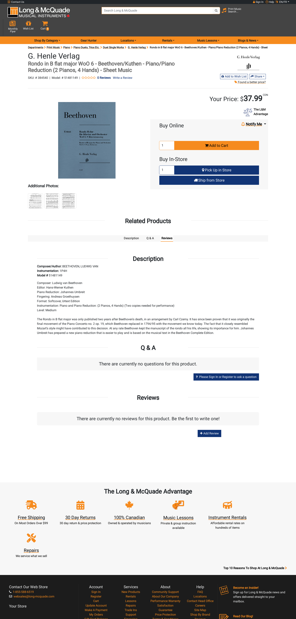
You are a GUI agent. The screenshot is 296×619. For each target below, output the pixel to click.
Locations (200, 554)
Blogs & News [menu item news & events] (247, 27)
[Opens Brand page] (248, 48)
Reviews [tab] (166, 225)
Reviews (200, 577)
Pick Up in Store (216, 156)
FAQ (200, 550)
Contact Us (16, 2)
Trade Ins (131, 568)
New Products (131, 550)
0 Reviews (104, 64)
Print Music (53, 34)
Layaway (131, 582)
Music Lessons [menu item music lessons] (207, 27)
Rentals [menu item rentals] (167, 27)
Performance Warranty (165, 559)
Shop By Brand (200, 573)
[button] (286, 13)
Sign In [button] (258, 1)
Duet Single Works (113, 34)
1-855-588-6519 (21, 550)
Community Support (165, 550)
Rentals (131, 554)
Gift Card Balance (96, 577)
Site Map (200, 568)
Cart (96, 559)
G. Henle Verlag (137, 34)
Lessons (130, 559)
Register (96, 554)
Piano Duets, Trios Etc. (86, 34)
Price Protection (165, 573)
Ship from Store (209, 167)
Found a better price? (250, 68)
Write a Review (122, 64)
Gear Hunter (88, 27)
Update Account (96, 564)
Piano (66, 34)
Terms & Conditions (165, 577)
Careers (200, 564)
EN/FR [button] (281, 1)
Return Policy (165, 586)
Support (131, 573)
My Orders (96, 573)
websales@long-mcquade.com (31, 554)
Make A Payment (96, 568)
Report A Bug (200, 582)
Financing (130, 577)
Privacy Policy (165, 582)
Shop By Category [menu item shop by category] (46, 27)
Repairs (131, 564)
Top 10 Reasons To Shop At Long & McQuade (255, 526)
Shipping (131, 586)
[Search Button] (214, 13)
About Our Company (165, 554)
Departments (35, 34)
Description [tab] (131, 225)
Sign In (96, 550)
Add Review (209, 420)
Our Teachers (165, 591)
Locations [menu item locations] (127, 27)
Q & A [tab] (150, 225)
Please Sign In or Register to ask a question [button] (226, 363)
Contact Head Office (200, 559)
